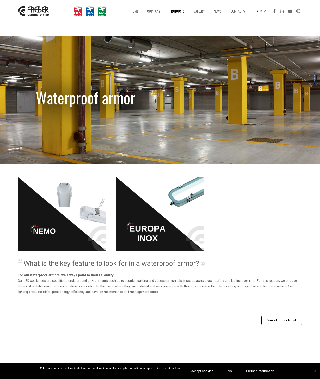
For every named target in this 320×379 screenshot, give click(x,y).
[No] (314, 371)
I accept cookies (202, 371)
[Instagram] (298, 11)
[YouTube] (290, 11)
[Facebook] (274, 11)
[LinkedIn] (282, 11)
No (230, 371)
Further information (260, 371)
